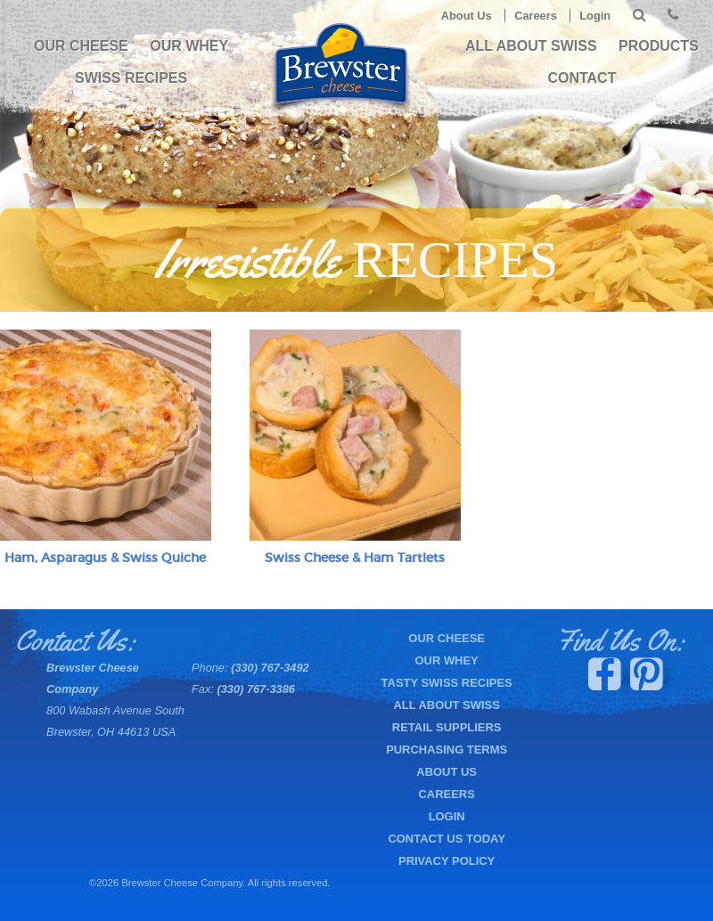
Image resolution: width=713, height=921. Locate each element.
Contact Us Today (446, 838)
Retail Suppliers (447, 727)
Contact (581, 78)
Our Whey (189, 45)
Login (595, 15)
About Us (466, 15)
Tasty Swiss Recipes (446, 682)
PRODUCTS (659, 45)
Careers (535, 15)
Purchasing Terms (446, 749)
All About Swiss (531, 45)
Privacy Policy (446, 861)
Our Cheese (81, 45)
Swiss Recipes (131, 78)
